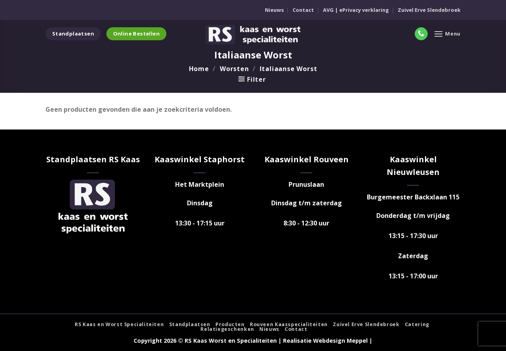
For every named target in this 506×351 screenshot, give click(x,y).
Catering (417, 324)
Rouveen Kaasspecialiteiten (289, 324)
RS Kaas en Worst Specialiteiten (119, 324)
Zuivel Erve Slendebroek (429, 9)
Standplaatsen (189, 324)
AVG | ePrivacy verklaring (356, 9)
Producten (230, 324)
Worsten (234, 68)
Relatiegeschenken (227, 329)
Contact (303, 9)
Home (199, 68)
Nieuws (274, 9)
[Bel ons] (421, 34)
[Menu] (447, 33)
